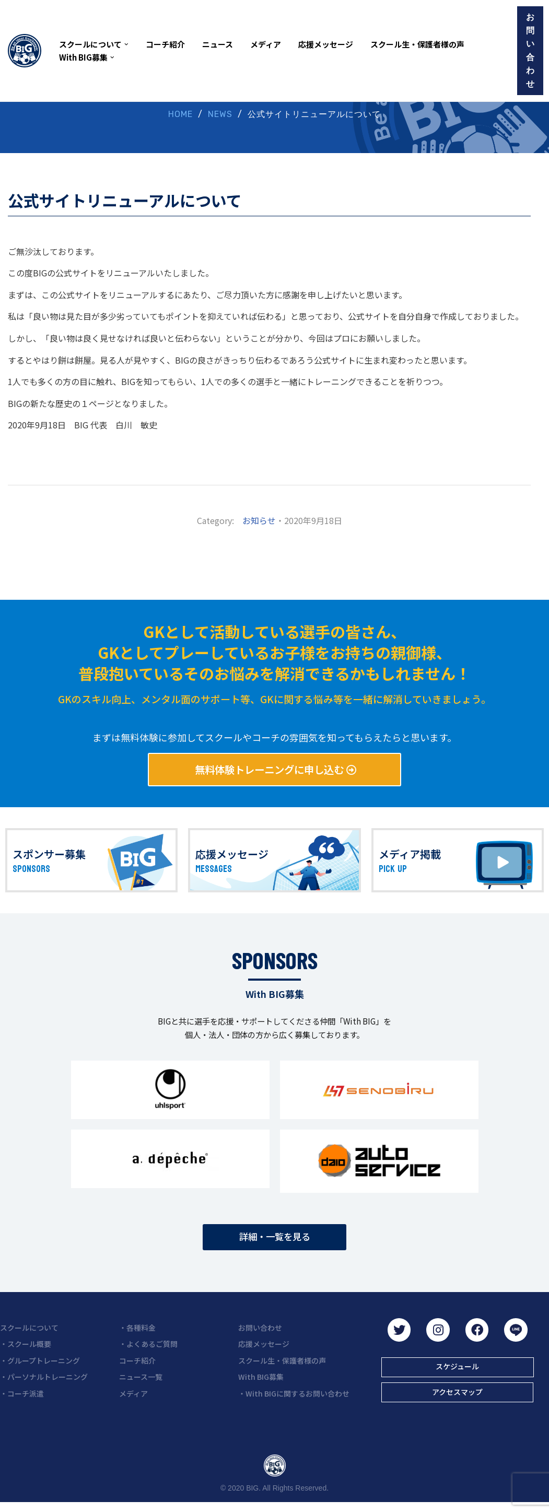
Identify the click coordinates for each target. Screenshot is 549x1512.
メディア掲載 (410, 857)
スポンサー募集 (49, 857)
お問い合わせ (530, 50)
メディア (265, 44)
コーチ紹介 (165, 44)
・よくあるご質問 (148, 1352)
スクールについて (29, 1336)
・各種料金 (137, 1336)
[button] (126, 44)
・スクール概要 (25, 1352)
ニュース (217, 44)
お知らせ (259, 521)
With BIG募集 (261, 1385)
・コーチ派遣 (22, 1402)
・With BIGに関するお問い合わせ (293, 1402)
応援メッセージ (325, 44)
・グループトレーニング (40, 1369)
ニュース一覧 (140, 1385)
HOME (180, 115)
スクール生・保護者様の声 (417, 44)
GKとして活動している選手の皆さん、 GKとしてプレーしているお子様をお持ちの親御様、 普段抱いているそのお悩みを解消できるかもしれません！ (274, 653)
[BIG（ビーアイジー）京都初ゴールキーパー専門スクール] (24, 50)
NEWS (220, 115)
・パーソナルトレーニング (44, 1385)
